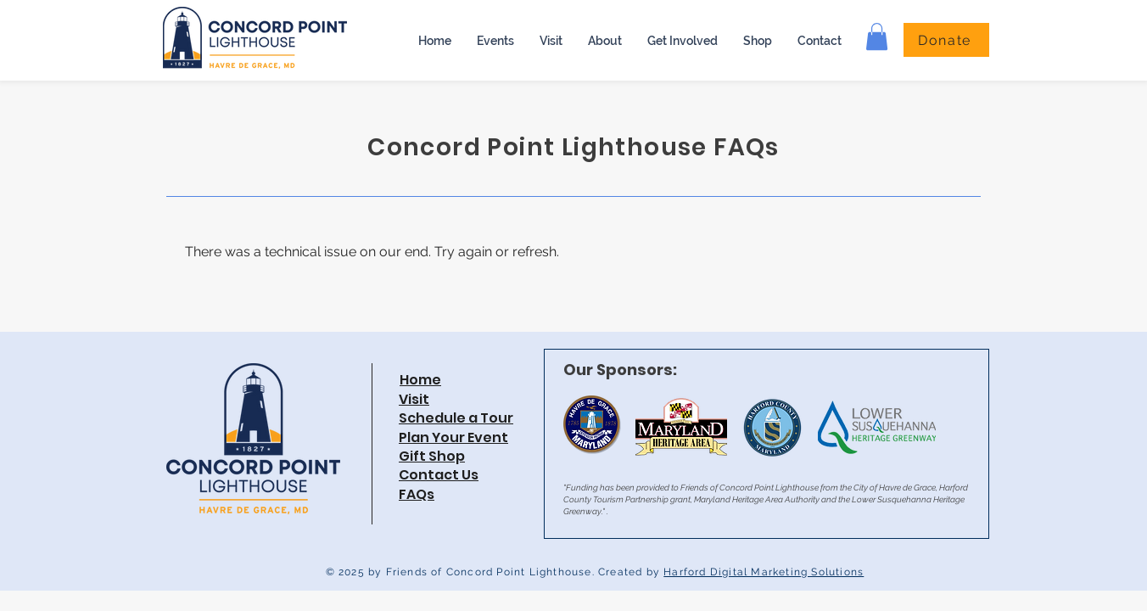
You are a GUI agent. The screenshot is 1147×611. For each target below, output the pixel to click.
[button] (605, 41)
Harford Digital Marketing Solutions (763, 572)
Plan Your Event (453, 437)
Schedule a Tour (456, 418)
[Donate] (946, 40)
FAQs (416, 494)
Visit (414, 399)
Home (420, 380)
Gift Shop (432, 456)
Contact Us (438, 475)
